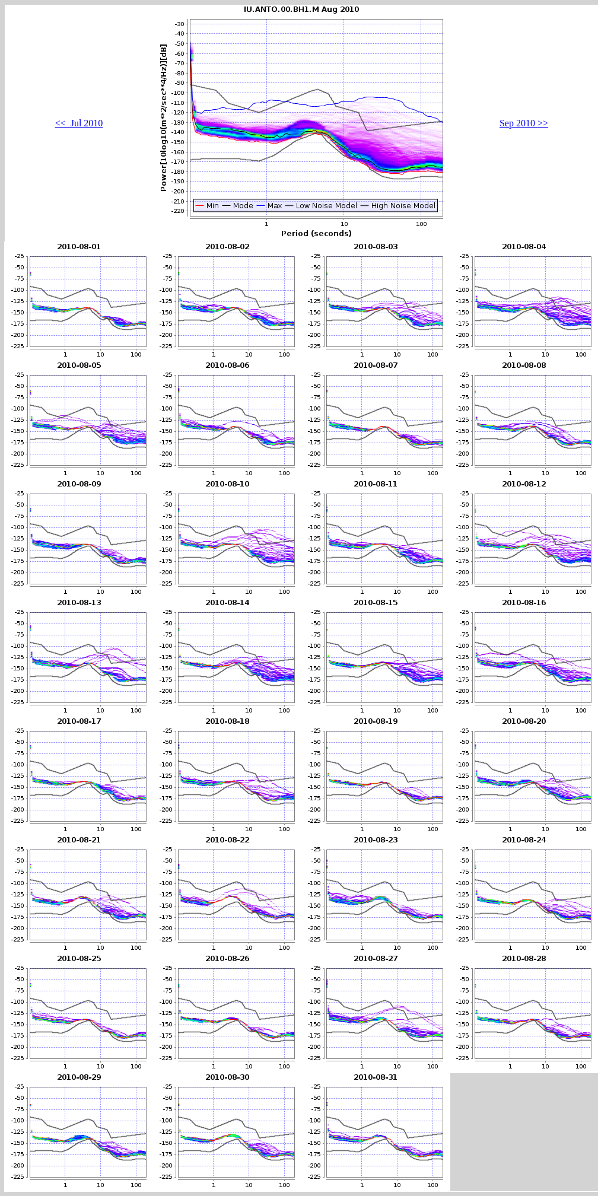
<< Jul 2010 (79, 123)
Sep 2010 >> (524, 123)
